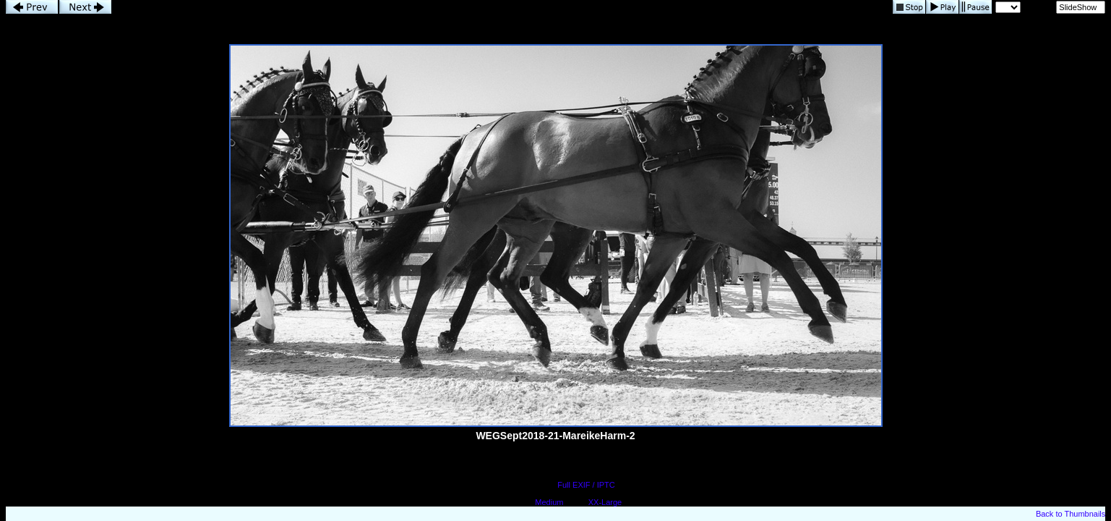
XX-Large (605, 502)
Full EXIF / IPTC (585, 484)
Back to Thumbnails (1070, 513)
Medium (549, 502)
